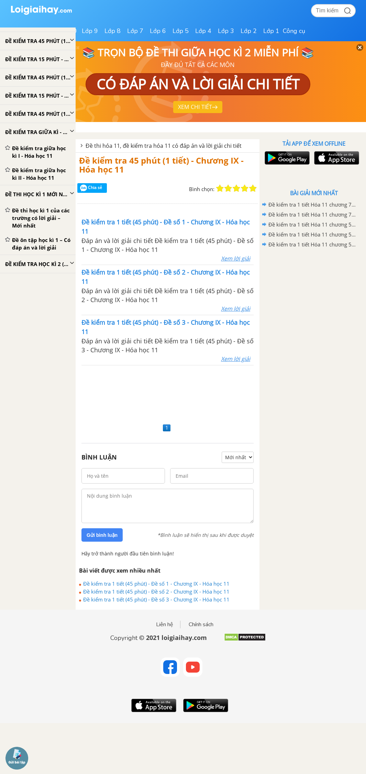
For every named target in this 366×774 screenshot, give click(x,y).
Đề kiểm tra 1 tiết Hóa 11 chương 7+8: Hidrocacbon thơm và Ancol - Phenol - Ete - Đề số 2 (312, 204)
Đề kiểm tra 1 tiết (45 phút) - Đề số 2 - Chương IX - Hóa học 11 (156, 591)
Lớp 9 (90, 31)
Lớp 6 (158, 31)
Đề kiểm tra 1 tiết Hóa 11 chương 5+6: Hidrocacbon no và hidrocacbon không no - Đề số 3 (312, 224)
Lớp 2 (249, 31)
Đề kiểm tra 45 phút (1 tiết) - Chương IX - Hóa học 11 (161, 165)
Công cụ (294, 31)
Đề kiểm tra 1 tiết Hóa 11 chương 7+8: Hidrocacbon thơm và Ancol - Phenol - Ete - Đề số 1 (312, 214)
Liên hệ (164, 624)
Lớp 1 (271, 31)
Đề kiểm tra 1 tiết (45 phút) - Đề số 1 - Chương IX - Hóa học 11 (156, 583)
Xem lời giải (235, 258)
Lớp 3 (226, 31)
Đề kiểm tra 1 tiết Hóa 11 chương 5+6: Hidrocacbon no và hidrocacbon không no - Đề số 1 (312, 244)
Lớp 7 (135, 31)
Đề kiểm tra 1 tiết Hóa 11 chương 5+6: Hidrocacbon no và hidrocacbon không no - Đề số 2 (312, 234)
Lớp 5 (181, 31)
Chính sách (201, 624)
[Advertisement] (167, 393)
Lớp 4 (203, 31)
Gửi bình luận (102, 535)
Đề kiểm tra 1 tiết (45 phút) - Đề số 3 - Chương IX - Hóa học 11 (156, 599)
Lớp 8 (112, 31)
